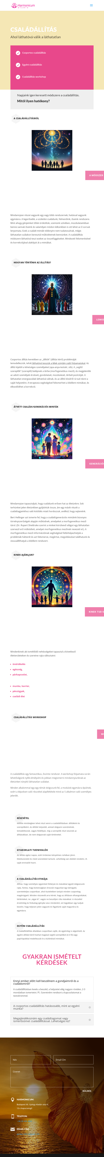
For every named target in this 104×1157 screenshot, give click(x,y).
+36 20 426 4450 (24, 1121)
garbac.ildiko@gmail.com (28, 1134)
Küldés (87, 1091)
